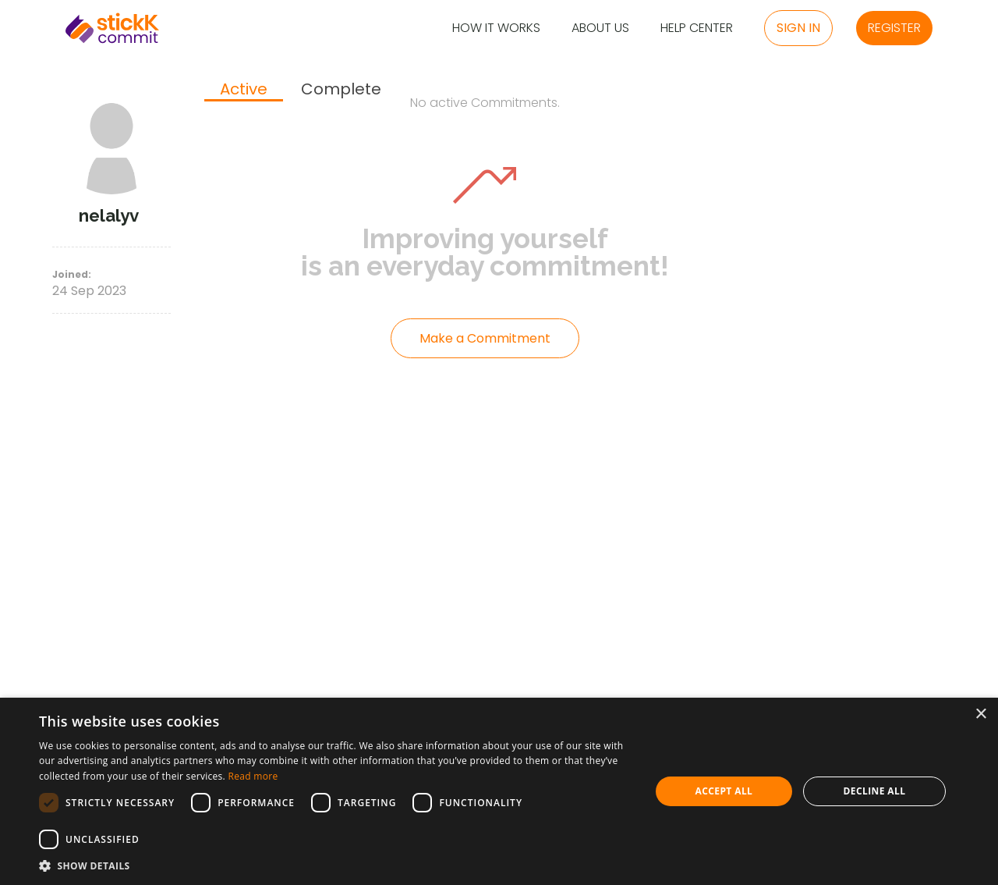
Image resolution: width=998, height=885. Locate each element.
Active (243, 90)
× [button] (980, 714)
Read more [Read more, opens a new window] (253, 776)
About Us (600, 28)
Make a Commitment (484, 338)
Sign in (798, 28)
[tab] (243, 90)
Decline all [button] (875, 791)
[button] (335, 865)
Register (894, 28)
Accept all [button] (724, 791)
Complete (341, 89)
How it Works (496, 28)
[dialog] (499, 791)
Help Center (696, 28)
